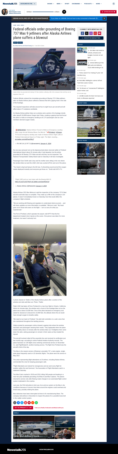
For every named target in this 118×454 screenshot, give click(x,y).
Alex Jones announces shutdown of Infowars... (62, 435)
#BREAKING (21, 130)
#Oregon (59, 132)
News (18, 25)
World (22, 25)
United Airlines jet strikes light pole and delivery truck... (30, 434)
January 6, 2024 (46, 143)
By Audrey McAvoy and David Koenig (22, 45)
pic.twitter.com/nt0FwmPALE (24, 139)
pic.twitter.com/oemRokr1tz (40, 182)
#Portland (52, 132)
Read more (91, 53)
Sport (67, 4)
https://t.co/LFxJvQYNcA (23, 182)
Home (14, 25)
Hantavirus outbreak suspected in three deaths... (61, 423)
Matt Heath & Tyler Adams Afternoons (15, 12)
